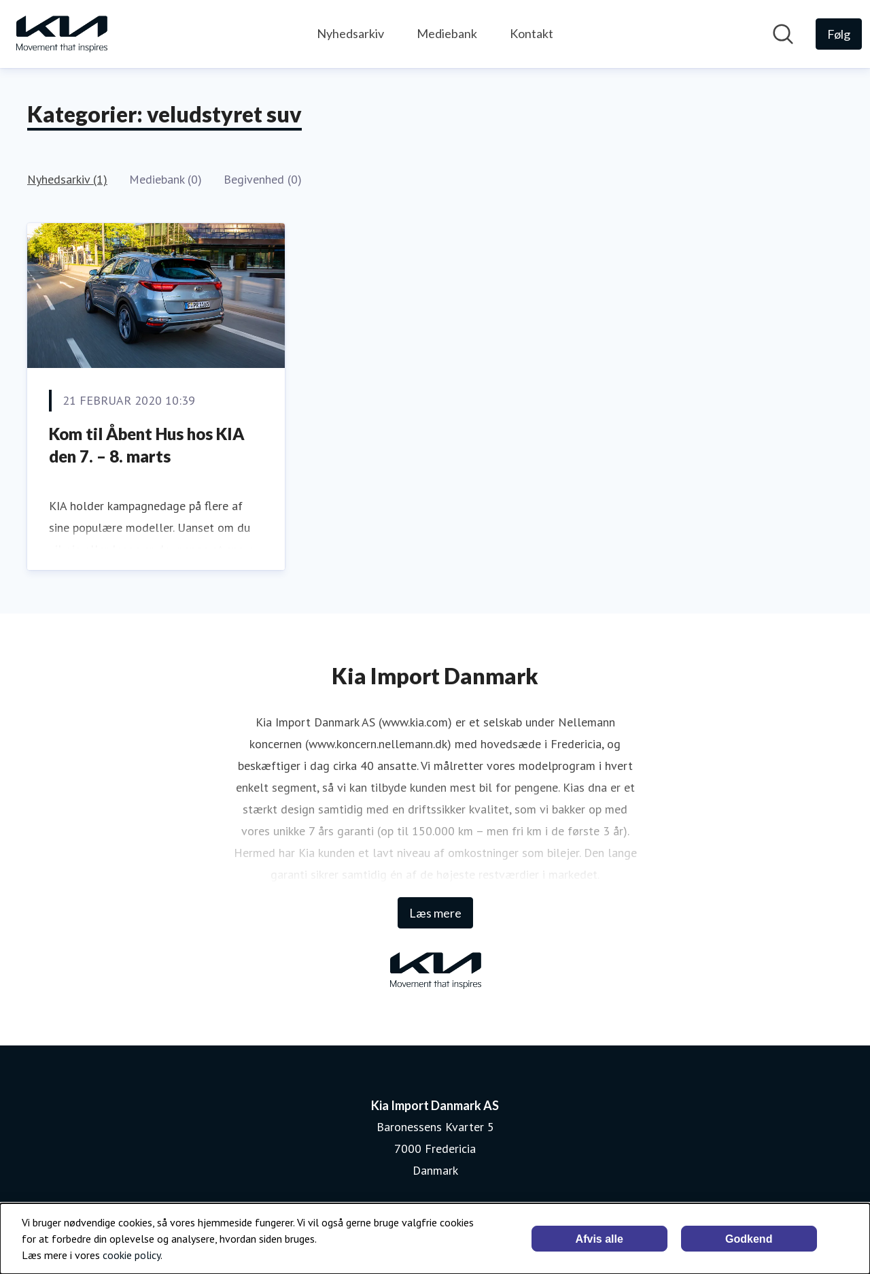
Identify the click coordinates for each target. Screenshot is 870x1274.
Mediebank (447, 33)
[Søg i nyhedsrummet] (783, 34)
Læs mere (435, 912)
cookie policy (131, 1255)
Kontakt (531, 33)
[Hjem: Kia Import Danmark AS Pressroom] (61, 34)
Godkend (748, 1239)
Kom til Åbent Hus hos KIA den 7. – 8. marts (147, 445)
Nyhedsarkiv (350, 33)
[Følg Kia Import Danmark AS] (839, 34)
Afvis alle (599, 1239)
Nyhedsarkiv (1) (67, 179)
